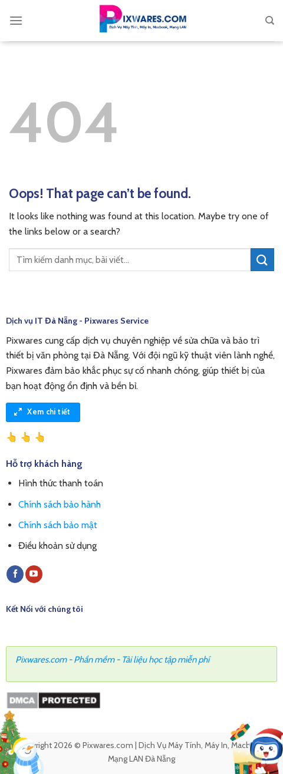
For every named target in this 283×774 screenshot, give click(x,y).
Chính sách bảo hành (59, 504)
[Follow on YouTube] (33, 574)
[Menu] (16, 20)
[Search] (269, 20)
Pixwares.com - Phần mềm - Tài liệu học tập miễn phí (112, 659)
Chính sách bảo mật (57, 525)
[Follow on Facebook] (15, 574)
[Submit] (262, 259)
